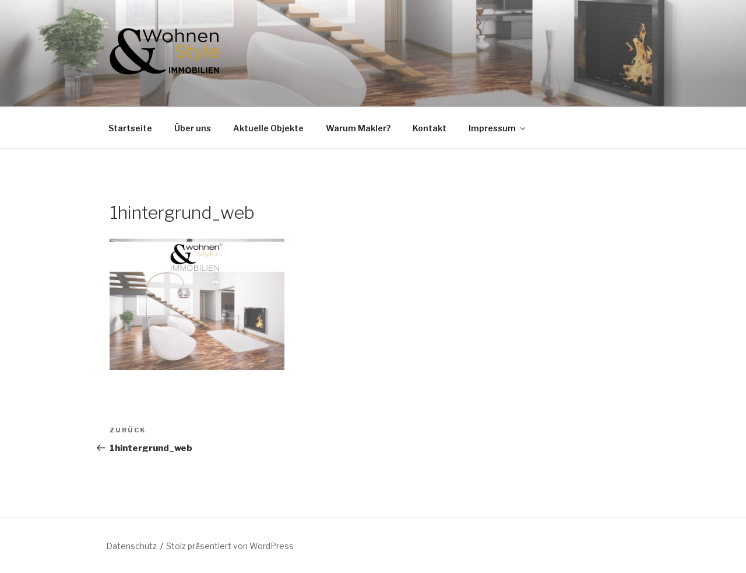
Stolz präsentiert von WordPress (230, 546)
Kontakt (429, 128)
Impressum (498, 128)
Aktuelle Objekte (268, 128)
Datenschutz (131, 546)
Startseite (130, 128)
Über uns (192, 128)
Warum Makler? (358, 128)
